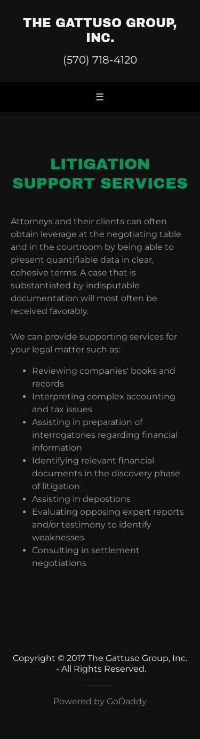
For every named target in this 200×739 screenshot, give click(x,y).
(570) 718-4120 (100, 59)
